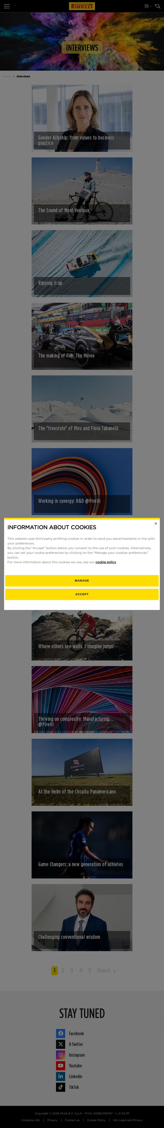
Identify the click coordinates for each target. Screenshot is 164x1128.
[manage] (82, 580)
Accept (81, 594)
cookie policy (105, 562)
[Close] (156, 523)
